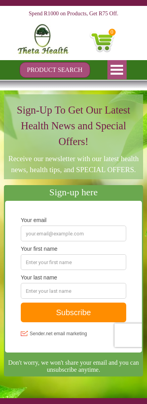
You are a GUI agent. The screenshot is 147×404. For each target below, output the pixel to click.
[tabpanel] (73, 138)
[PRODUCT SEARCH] (55, 70)
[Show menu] (117, 69)
